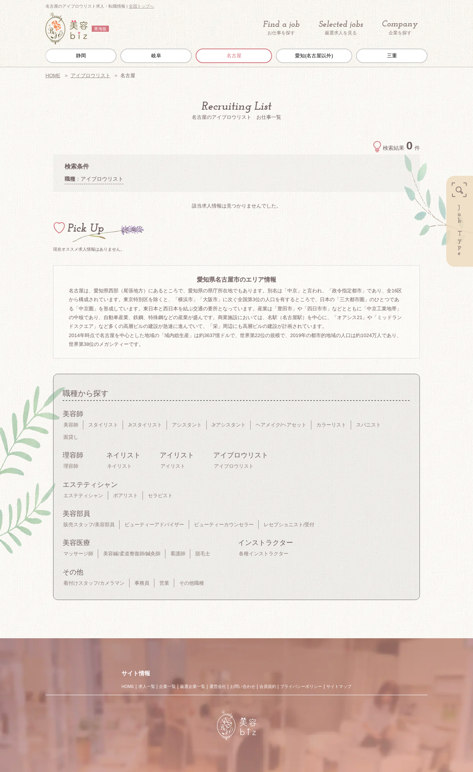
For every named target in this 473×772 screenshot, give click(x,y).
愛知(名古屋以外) (314, 55)
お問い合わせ (242, 686)
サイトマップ (339, 686)
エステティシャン (83, 495)
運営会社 (217, 686)
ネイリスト (119, 466)
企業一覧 (167, 686)
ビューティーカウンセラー (224, 524)
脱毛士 (202, 553)
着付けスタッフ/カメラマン (94, 583)
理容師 (70, 466)
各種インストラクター (263, 553)
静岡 (81, 55)
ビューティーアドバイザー (154, 524)
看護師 (177, 553)
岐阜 (156, 55)
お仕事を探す (281, 28)
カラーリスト (331, 425)
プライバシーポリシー (301, 686)
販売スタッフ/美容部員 (89, 524)
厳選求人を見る (341, 28)
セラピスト (160, 495)
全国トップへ (141, 6)
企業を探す (400, 28)
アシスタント (187, 425)
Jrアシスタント (229, 425)
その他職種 (191, 583)
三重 (392, 55)
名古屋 (234, 55)
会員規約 (267, 686)
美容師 (70, 425)
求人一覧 (146, 686)
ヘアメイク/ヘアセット (281, 425)
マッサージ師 (78, 553)
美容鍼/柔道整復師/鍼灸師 (131, 553)
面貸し (70, 437)
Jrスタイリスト (145, 425)
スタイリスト (103, 425)
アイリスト (172, 466)
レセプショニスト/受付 (289, 524)
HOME (52, 75)
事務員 (141, 583)
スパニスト (368, 425)
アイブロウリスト (90, 75)
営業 (164, 583)
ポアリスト (125, 495)
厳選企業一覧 (192, 686)
